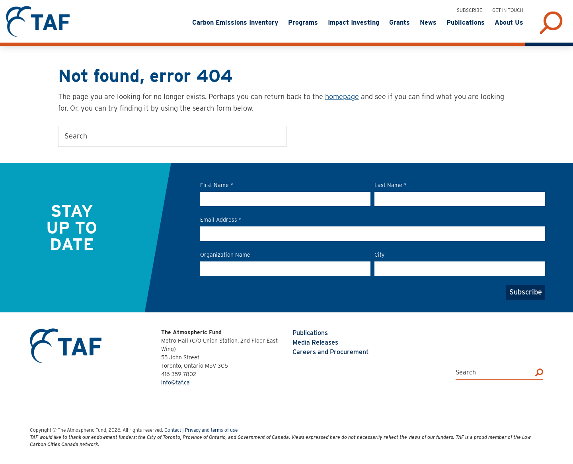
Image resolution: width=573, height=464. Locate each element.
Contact (172, 430)
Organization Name (225, 254)
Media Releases (315, 342)
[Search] (539, 372)
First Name (216, 185)
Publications (310, 333)
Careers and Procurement (330, 352)
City (379, 254)
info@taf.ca (175, 382)
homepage (342, 96)
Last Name (390, 185)
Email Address (221, 219)
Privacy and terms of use (211, 430)
